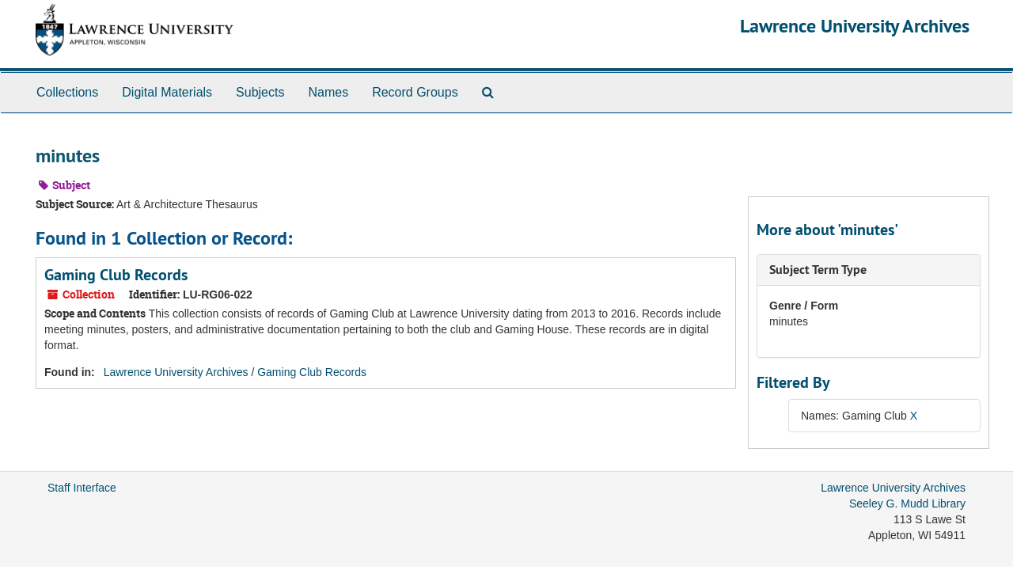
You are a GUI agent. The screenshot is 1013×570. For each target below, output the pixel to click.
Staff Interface (81, 487)
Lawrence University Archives (854, 25)
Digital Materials (167, 92)
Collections (67, 92)
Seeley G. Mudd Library (907, 503)
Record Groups (415, 92)
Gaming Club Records (116, 274)
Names (328, 92)
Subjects (260, 92)
